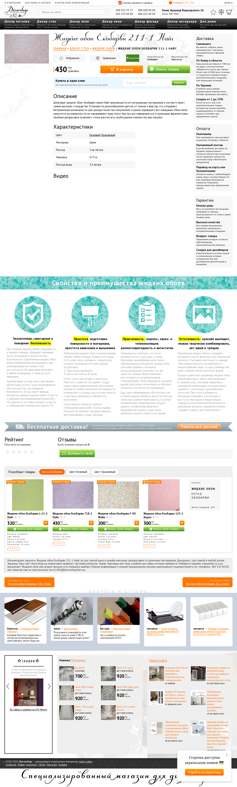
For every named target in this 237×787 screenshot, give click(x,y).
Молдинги (41, 25)
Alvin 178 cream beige (84, 708)
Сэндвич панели (50, 27)
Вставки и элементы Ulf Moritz (28, 694)
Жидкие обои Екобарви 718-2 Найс (29, 584)
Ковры (72, 25)
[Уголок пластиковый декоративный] (118, 612)
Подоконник (126, 25)
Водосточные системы (145, 27)
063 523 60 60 (124, 14)
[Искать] (106, 12)
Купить (179, 82)
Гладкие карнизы (12, 25)
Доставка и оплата (38, 2)
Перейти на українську (204, 772)
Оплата (203, 128)
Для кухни (205, 25)
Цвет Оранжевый (104, 472)
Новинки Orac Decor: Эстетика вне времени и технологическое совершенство (176, 674)
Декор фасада (146, 21)
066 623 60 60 (146, 14)
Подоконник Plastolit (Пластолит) (23, 630)
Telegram (51, 764)
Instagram (31, 764)
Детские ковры (125, 671)
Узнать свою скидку (29, 529)
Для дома (208, 21)
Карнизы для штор (111, 25)
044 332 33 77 (124, 10)
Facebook (11, 764)
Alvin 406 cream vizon (84, 688)
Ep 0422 (80, 667)
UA (225, 2)
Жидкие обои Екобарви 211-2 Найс (207, 584)
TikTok (41, 764)
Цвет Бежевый (78, 472)
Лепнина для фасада (145, 25)
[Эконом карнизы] (72, 612)
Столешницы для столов (178, 27)
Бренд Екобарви (52, 472)
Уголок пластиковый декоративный (115, 630)
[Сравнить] (221, 12)
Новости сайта (158, 660)
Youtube (62, 764)
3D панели (52, 25)
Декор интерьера (182, 21)
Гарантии (205, 200)
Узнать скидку (164, 69)
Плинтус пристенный (85, 25)
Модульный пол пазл (79, 27)
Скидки (182, 3)
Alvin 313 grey (125, 667)
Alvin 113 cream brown (126, 708)
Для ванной (216, 25)
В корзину (121, 69)
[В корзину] (46, 523)
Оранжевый (108, 135)
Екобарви (152, 59)
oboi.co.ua (176, 59)
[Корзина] (229, 12)
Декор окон (112, 21)
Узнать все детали (199, 426)
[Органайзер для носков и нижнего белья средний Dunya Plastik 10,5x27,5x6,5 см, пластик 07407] (212, 612)
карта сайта (85, 761)
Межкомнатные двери (177, 25)
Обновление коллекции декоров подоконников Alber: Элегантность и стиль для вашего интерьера (177, 729)
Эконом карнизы (71, 628)
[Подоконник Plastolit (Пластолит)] (25, 612)
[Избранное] (213, 12)
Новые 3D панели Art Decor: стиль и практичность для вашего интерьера (175, 696)
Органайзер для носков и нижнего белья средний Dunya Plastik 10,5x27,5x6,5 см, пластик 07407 (211, 631)
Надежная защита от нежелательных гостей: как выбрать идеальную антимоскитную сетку (218, 674)
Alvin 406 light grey (128, 687)
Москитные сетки (110, 27)
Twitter (21, 764)
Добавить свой (77, 453)
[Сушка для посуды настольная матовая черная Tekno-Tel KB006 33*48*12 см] (165, 612)
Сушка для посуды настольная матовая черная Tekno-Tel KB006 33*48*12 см (163, 631)
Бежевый (95, 135)
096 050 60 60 (146, 10)
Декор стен (46, 21)
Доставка (205, 38)
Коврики (80, 671)
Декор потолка (16, 21)
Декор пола (79, 21)
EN (228, 2)
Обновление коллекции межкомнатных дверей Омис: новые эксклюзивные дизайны (215, 701)
